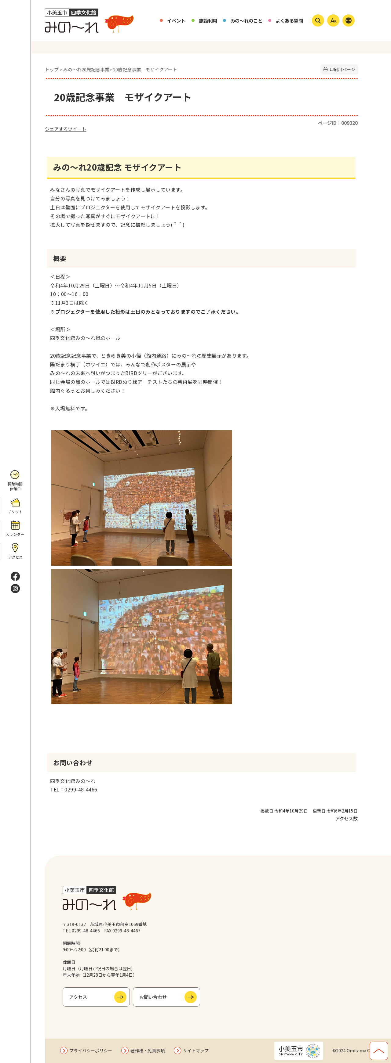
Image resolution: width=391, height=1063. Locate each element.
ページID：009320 (338, 122)
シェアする (56, 128)
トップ (52, 69)
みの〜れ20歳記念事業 (86, 69)
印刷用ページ (342, 69)
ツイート (77, 128)
